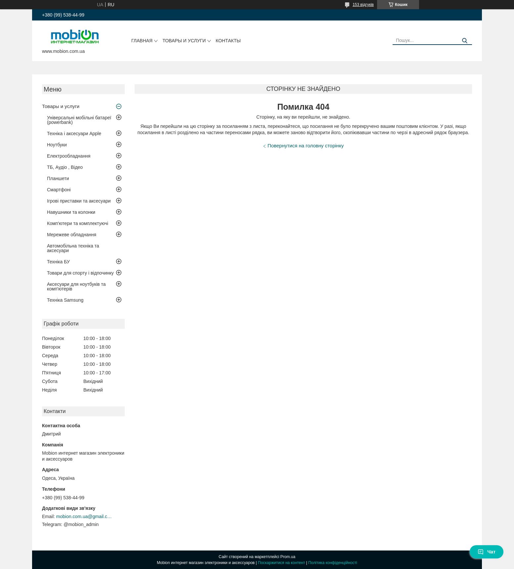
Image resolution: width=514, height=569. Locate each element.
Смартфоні (59, 189)
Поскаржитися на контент (281, 562)
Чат (486, 552)
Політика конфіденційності (332, 562)
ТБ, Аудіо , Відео (65, 167)
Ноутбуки (57, 144)
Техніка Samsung (65, 300)
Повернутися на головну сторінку (306, 145)
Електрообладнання (68, 156)
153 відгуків (363, 4)
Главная (141, 40)
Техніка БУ (58, 261)
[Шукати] (464, 41)
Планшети (58, 178)
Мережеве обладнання (71, 234)
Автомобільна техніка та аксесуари (73, 248)
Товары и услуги (184, 40)
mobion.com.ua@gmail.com (84, 516)
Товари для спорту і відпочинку (80, 273)
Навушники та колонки (71, 212)
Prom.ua (287, 556)
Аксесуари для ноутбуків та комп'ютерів (76, 286)
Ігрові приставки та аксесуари (79, 201)
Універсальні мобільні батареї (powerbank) (79, 120)
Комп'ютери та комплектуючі (77, 223)
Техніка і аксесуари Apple (74, 133)
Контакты (228, 40)
